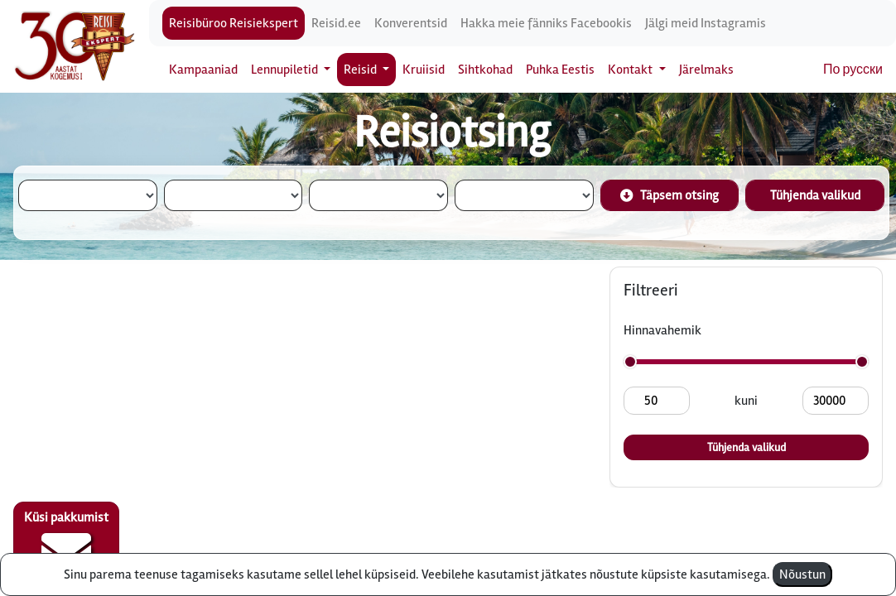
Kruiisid (423, 69)
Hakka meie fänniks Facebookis (546, 23)
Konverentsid (410, 23)
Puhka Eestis (560, 69)
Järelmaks (706, 69)
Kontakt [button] (631, 69)
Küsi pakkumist (66, 543)
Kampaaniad (203, 69)
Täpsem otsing (669, 195)
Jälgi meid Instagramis (705, 23)
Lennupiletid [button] (285, 69)
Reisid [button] (361, 69)
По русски (853, 69)
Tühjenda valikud (815, 195)
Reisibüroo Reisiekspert (233, 23)
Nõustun (802, 574)
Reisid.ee (336, 23)
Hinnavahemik (662, 330)
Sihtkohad (485, 69)
